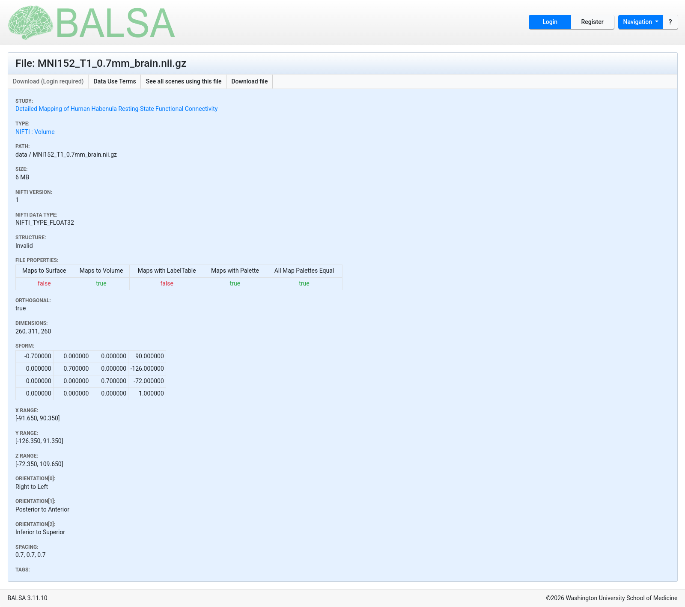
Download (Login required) (48, 81)
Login (549, 21)
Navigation (638, 21)
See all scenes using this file (184, 81)
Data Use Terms (115, 81)
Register (592, 21)
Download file (249, 81)
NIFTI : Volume (35, 131)
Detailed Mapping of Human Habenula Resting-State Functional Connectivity (116, 108)
